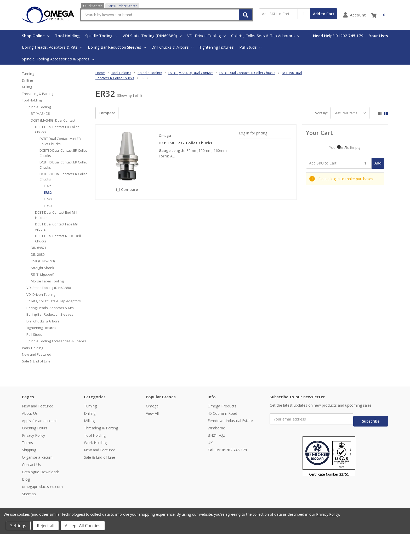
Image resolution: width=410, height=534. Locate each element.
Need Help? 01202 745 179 (338, 35)
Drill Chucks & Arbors (172, 47)
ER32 (48, 192)
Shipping (29, 449)
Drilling (27, 80)
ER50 (48, 205)
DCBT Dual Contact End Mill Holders (56, 215)
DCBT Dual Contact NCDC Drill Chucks (58, 238)
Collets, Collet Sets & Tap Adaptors (265, 35)
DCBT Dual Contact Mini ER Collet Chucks (60, 141)
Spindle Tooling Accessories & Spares (58, 58)
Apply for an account (39, 420)
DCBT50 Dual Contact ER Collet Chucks (63, 176)
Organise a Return (37, 457)
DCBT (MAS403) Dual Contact (53, 120)
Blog (26, 479)
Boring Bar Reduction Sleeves (117, 47)
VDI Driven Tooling (206, 35)
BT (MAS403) (40, 113)
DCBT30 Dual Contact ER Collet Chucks (63, 153)
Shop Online (35, 35)
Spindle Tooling (101, 35)
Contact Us (31, 464)
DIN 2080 (37, 254)
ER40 (48, 199)
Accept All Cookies (82, 526)
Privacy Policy (33, 435)
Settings (18, 526)
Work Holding (32, 347)
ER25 (48, 185)
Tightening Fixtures (216, 47)
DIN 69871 (38, 247)
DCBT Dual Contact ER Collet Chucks (57, 129)
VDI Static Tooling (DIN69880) (152, 35)
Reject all (45, 526)
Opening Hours (34, 427)
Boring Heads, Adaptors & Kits (52, 47)
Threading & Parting (37, 93)
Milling (27, 86)
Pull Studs (250, 47)
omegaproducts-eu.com (42, 486)
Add (377, 163)
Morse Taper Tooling (47, 281)
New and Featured (36, 354)
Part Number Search (122, 6)
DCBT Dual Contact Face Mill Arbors (56, 227)
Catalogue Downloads (41, 471)
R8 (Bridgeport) (42, 274)
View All (152, 413)
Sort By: (321, 113)
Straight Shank (42, 267)
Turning (28, 73)
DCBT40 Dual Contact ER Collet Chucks (63, 165)
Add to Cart (323, 13)
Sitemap (29, 493)
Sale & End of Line (36, 361)
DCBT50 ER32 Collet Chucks (185, 142)
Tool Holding (67, 35)
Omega (152, 406)
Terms (27, 442)
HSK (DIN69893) (43, 261)
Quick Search (92, 6)
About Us (30, 413)
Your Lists (378, 35)
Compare (107, 112)
